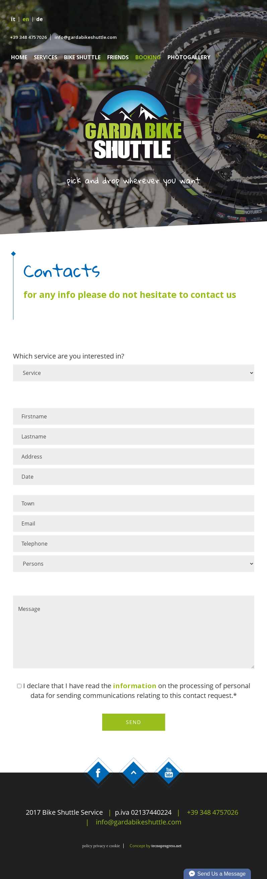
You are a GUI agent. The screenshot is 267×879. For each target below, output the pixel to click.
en (25, 19)
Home (19, 57)
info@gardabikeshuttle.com (86, 37)
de (39, 19)
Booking (148, 57)
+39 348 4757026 (28, 37)
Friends (118, 57)
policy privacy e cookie (101, 846)
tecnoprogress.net (166, 846)
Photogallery (189, 57)
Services (45, 57)
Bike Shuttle (82, 57)
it (13, 19)
